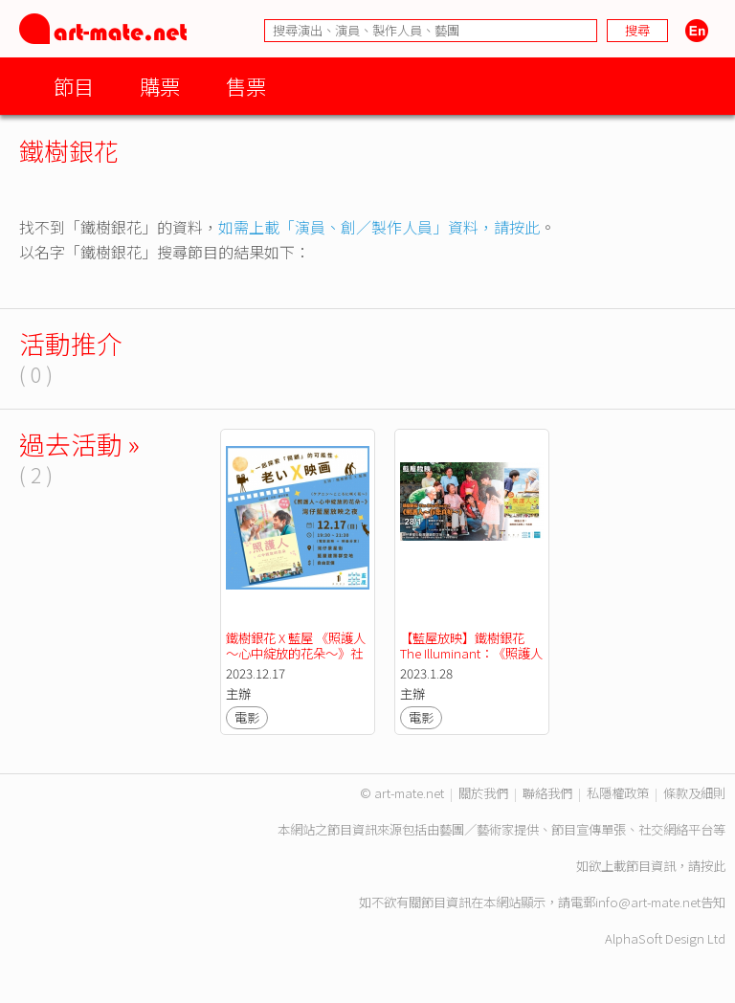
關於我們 (483, 793)
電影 (246, 717)
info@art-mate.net (648, 902)
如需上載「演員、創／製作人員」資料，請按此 (379, 226)
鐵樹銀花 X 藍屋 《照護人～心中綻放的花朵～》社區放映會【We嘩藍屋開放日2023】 (297, 661)
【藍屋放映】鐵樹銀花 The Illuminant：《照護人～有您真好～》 (471, 653)
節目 (74, 85)
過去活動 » (79, 443)
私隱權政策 (618, 793)
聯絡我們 (547, 793)
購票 (160, 85)
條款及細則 (694, 793)
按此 (713, 866)
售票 (246, 85)
